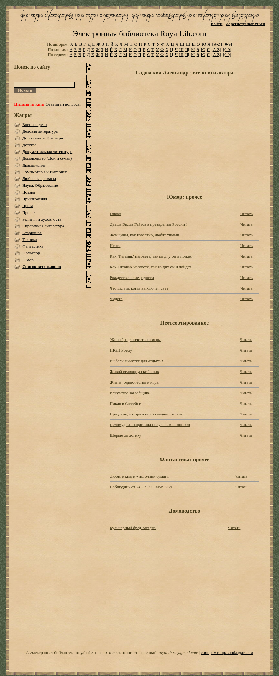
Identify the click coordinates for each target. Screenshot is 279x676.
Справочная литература (43, 226)
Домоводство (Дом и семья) (47, 158)
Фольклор (31, 253)
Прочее (28, 212)
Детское (29, 144)
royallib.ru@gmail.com (178, 652)
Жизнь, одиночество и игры (134, 382)
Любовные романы (39, 178)
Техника (29, 239)
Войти (217, 23)
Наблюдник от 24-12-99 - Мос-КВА (141, 486)
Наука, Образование (40, 185)
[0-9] (228, 44)
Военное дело (34, 124)
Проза (27, 205)
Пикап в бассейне (125, 403)
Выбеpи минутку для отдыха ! (136, 360)
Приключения (34, 198)
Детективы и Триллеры (42, 138)
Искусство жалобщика (130, 392)
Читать (246, 213)
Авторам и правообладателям (227, 652)
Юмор (28, 259)
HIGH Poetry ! (122, 350)
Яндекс (116, 298)
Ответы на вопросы (63, 104)
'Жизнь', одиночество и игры (135, 339)
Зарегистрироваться (245, 23)
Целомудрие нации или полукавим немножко (150, 424)
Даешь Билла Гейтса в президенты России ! (149, 224)
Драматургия (33, 165)
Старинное (32, 232)
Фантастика (32, 246)
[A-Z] (217, 44)
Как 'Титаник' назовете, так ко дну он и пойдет (151, 256)
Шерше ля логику (125, 435)
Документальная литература (47, 151)
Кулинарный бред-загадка (133, 527)
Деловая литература (40, 131)
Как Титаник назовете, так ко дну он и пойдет (150, 266)
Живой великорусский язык (134, 371)
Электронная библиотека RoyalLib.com (139, 33)
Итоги (115, 245)
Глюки (115, 213)
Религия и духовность (41, 219)
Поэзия (28, 192)
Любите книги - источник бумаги (139, 476)
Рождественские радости (132, 277)
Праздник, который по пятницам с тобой (146, 414)
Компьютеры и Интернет (44, 171)
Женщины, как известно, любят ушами (144, 235)
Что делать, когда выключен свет (139, 288)
